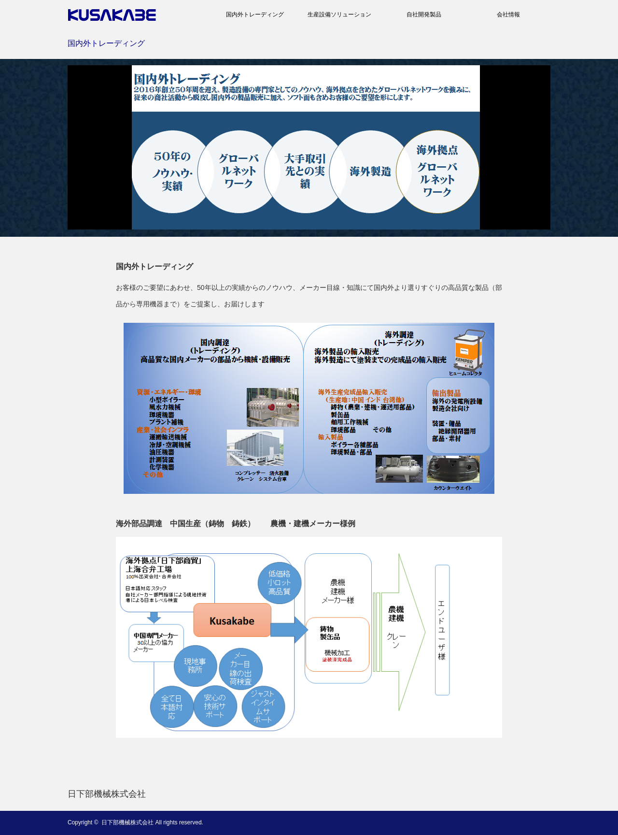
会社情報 (508, 14)
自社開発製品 (424, 14)
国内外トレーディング (255, 14)
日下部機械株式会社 (107, 794)
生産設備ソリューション (339, 14)
